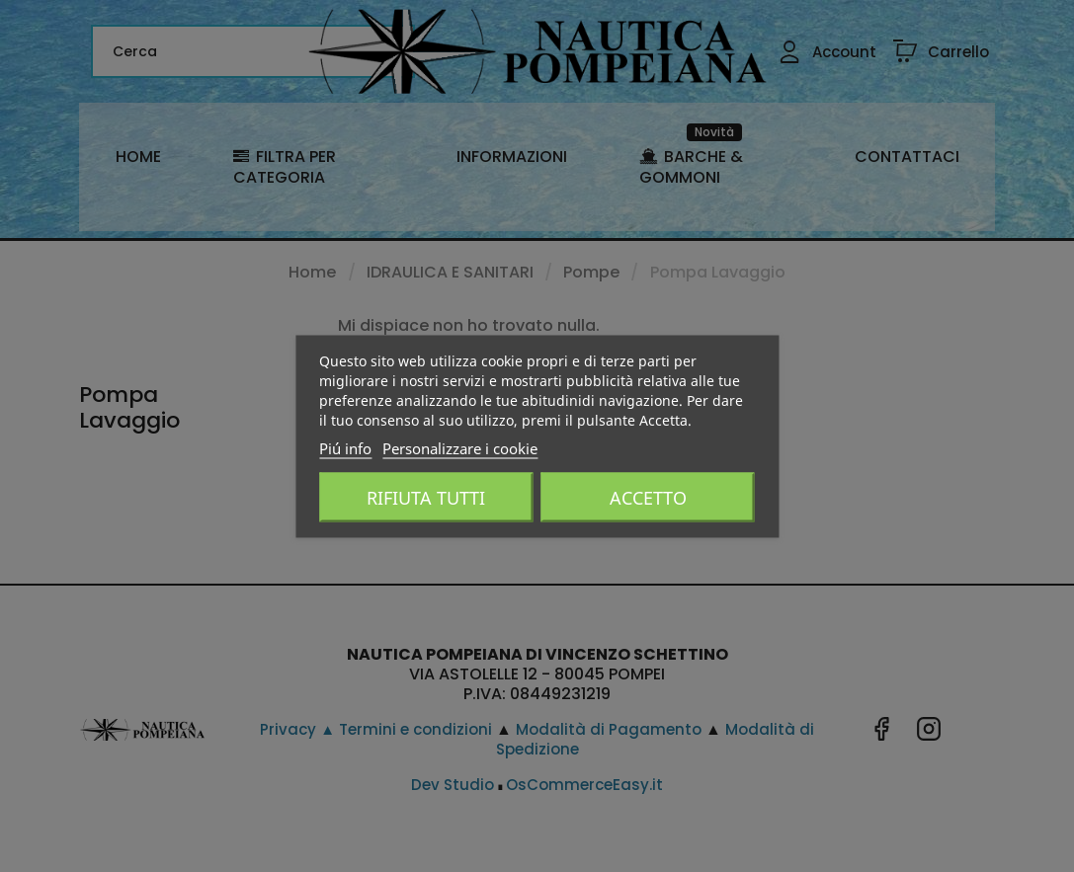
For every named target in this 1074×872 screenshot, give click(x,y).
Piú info (345, 447)
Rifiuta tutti (426, 497)
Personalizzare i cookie (459, 447)
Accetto (648, 497)
